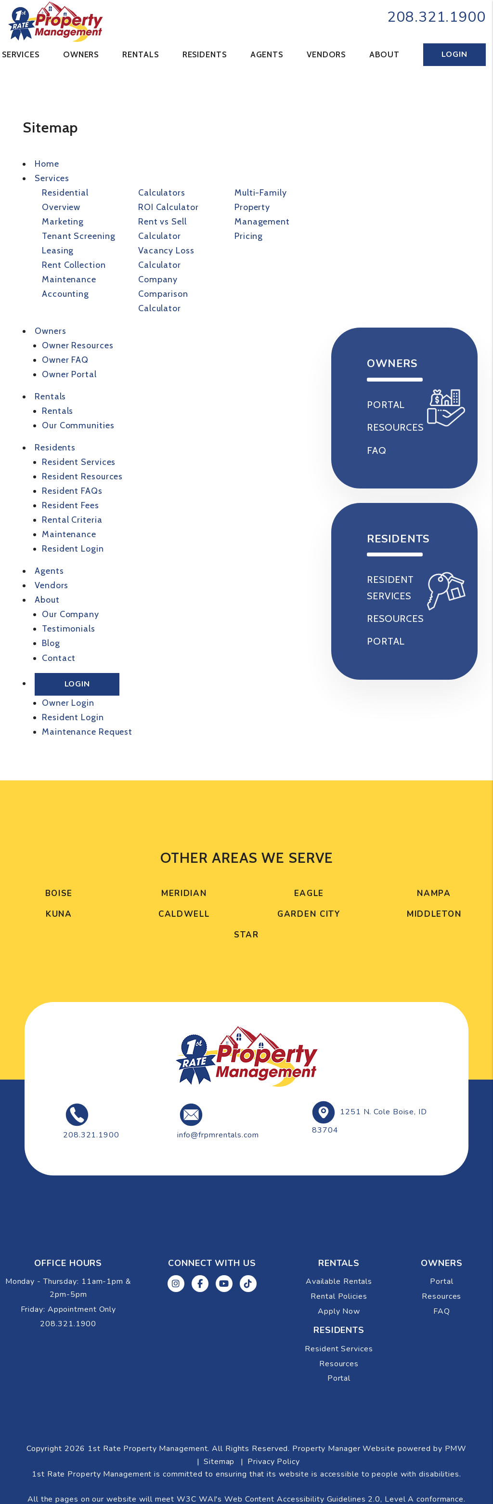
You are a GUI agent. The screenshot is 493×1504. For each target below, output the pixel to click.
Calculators (161, 192)
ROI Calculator (168, 207)
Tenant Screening (78, 236)
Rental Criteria (72, 520)
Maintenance (69, 279)
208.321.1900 (436, 17)
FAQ (441, 1311)
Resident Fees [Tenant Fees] (70, 505)
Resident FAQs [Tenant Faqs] (72, 491)
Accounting (65, 294)
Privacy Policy (273, 1461)
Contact (59, 658)
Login (454, 54)
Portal (441, 1281)
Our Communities (78, 425)
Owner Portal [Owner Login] (69, 374)
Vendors (326, 54)
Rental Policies (388, 244)
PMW (456, 1448)
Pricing (248, 236)
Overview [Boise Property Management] (61, 207)
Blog (51, 643)
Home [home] (47, 163)
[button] (176, 1283)
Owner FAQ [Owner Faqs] (65, 360)
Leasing (58, 250)
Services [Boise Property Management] (20, 54)
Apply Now (395, 275)
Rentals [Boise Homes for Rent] (140, 54)
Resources (441, 1296)
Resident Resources (82, 476)
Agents (266, 54)
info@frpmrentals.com (218, 1135)
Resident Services (79, 462)
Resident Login (73, 548)
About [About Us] (384, 54)
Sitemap (219, 1461)
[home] (55, 20)
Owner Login (68, 703)
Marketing (63, 221)
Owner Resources (78, 345)
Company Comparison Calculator (163, 294)
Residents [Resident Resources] (204, 54)
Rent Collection (74, 265)
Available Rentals (392, 205)
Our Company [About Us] (70, 614)
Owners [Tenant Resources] (81, 54)
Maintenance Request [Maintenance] (87, 731)
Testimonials (68, 628)
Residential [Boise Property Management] (65, 192)
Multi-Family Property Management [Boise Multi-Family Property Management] (262, 207)
